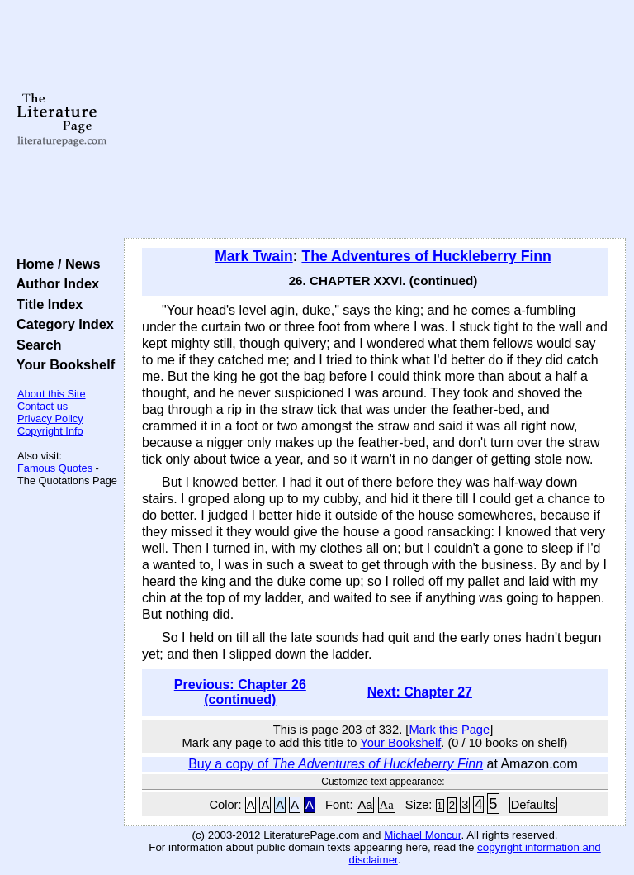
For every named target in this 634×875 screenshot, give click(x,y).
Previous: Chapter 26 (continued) (240, 692)
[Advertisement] (375, 119)
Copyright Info (50, 431)
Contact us (42, 406)
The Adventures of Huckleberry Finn (426, 256)
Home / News (55, 263)
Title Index (46, 304)
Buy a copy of (335, 764)
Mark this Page (449, 729)
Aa (365, 804)
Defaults (533, 804)
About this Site (51, 394)
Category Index (61, 323)
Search (35, 344)
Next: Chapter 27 (419, 692)
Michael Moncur (422, 835)
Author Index (54, 283)
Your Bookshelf (62, 364)
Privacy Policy (50, 418)
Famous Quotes (54, 468)
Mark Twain (254, 256)
